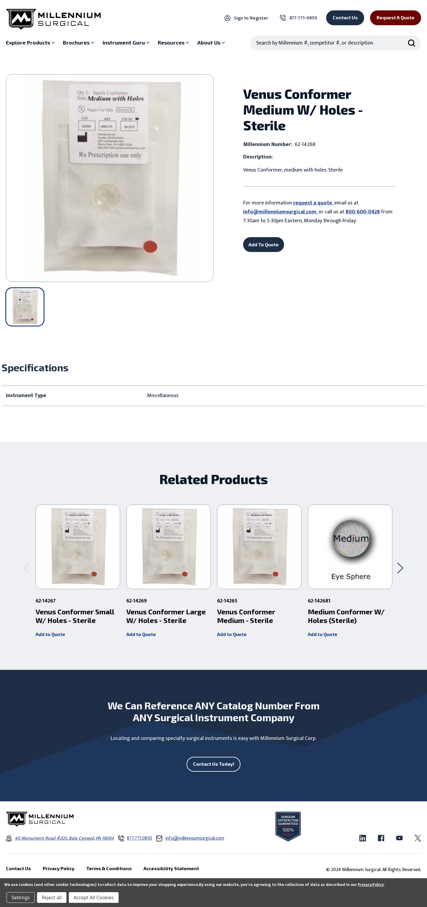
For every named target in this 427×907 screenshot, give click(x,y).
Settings (21, 897)
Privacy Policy (371, 884)
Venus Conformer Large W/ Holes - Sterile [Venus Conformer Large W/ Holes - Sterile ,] (166, 616)
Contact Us (345, 17)
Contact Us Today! (213, 764)
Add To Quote (263, 244)
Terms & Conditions (109, 868)
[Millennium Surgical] (53, 19)
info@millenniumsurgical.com (279, 211)
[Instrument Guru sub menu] (127, 42)
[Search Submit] (411, 43)
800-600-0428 (362, 211)
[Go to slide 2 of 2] (27, 568)
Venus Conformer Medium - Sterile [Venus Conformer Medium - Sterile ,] (246, 616)
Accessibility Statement (171, 868)
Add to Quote (50, 634)
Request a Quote (396, 17)
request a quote (312, 203)
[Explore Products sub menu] (31, 42)
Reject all (52, 897)
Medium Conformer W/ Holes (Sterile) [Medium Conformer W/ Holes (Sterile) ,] (346, 616)
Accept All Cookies (94, 897)
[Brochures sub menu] (79, 42)
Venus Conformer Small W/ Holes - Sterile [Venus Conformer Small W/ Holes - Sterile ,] (75, 616)
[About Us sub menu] (211, 42)
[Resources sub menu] (174, 42)
